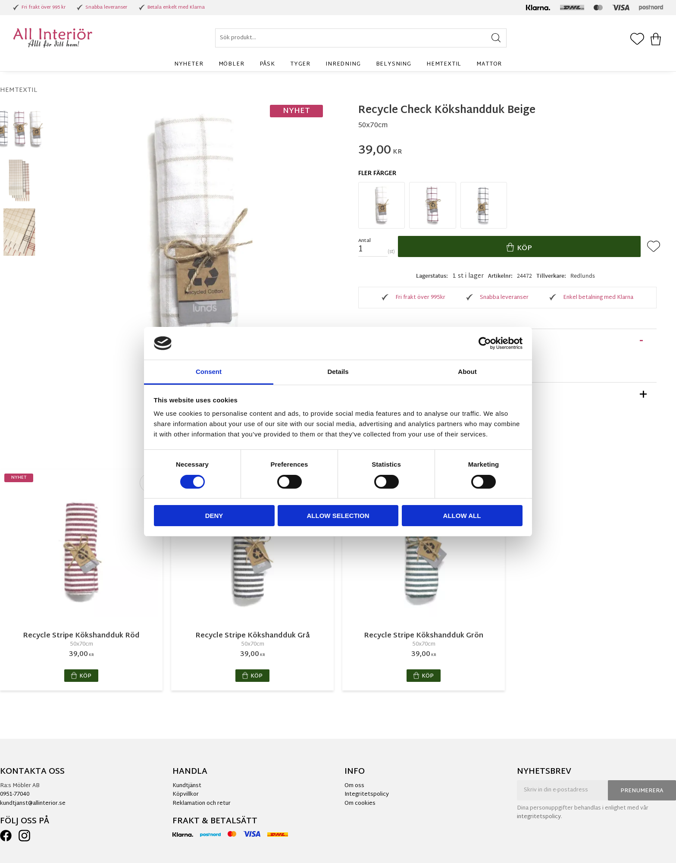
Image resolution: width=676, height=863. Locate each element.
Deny (214, 515)
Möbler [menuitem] (231, 64)
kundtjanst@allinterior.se (33, 803)
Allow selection (338, 515)
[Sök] (496, 37)
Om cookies (360, 803)
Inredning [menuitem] (342, 64)
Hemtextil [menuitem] (443, 64)
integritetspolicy (539, 817)
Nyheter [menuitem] (188, 64)
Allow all (462, 515)
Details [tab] (337, 371)
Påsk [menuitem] (267, 64)
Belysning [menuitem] (393, 64)
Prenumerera (641, 791)
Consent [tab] (209, 371)
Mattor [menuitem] (489, 64)
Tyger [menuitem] (300, 64)
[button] (637, 40)
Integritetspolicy (366, 794)
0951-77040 (14, 794)
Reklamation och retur (201, 803)
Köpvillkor (185, 794)
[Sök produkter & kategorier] (361, 37)
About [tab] (467, 371)
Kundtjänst (186, 786)
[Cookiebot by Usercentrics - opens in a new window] (485, 343)
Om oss (354, 786)
